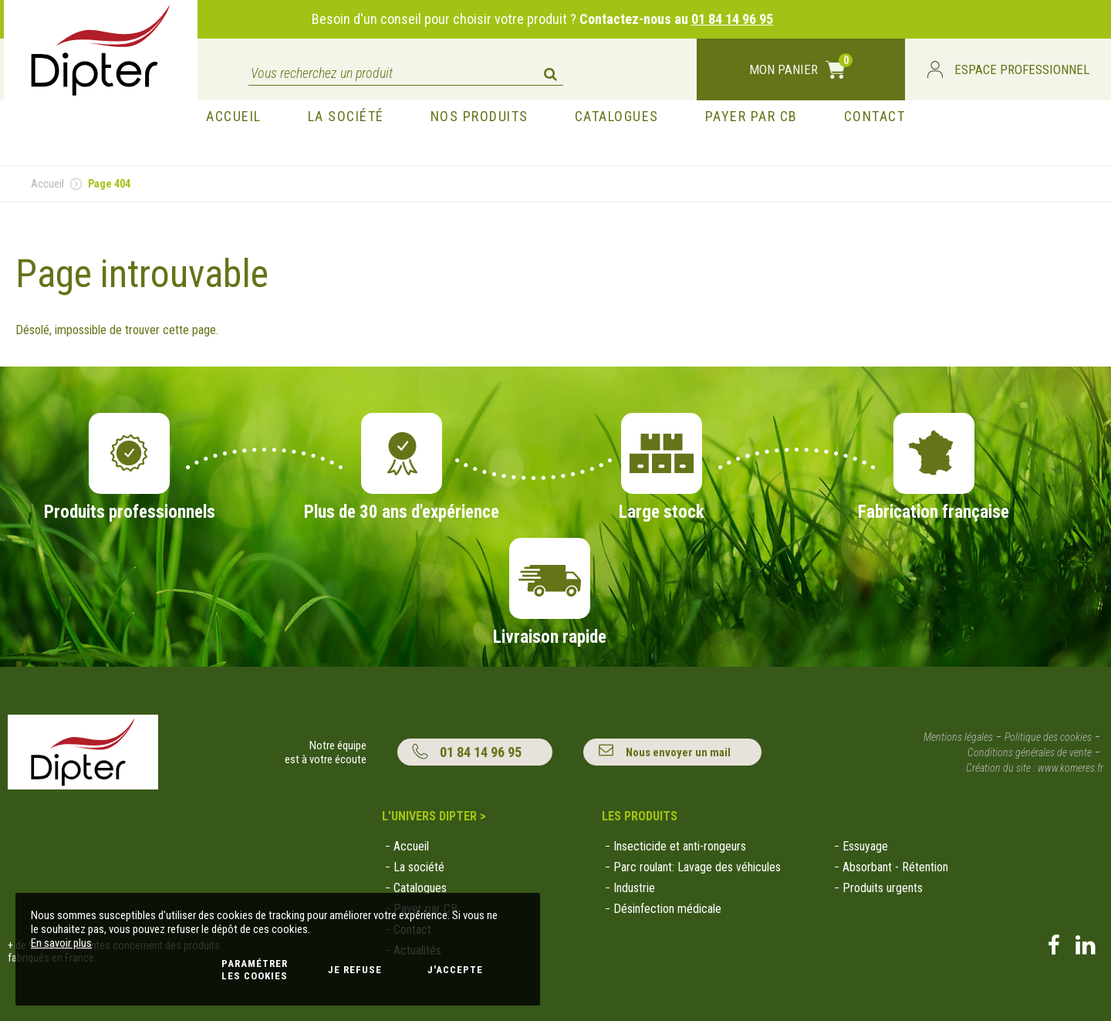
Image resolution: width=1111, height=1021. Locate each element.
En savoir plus (61, 943)
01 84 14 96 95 (732, 19)
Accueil (47, 183)
